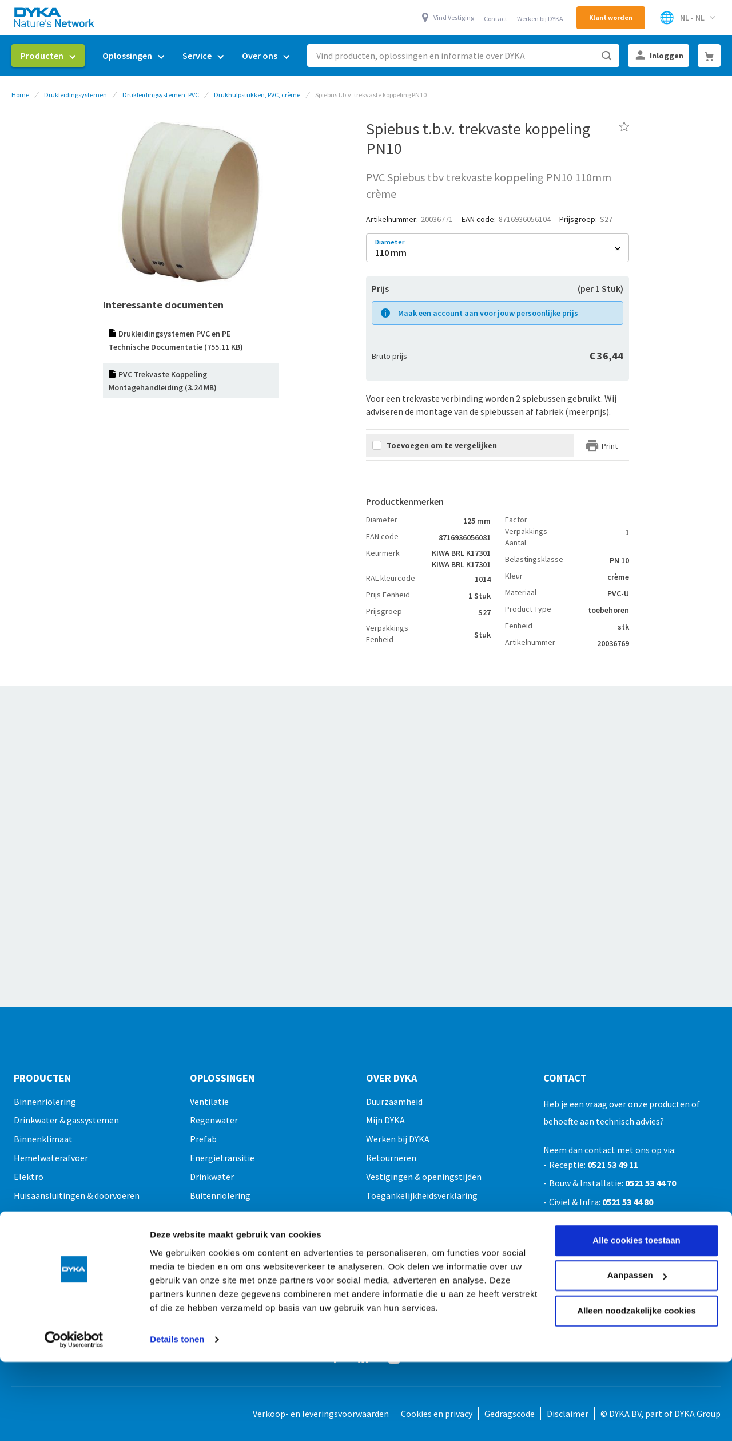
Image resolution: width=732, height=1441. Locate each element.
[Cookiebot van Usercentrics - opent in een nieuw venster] (74, 1268)
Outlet (27, 1308)
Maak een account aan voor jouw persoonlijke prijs (488, 313)
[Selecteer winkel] (687, 17)
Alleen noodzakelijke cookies (636, 1239)
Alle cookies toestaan (636, 1169)
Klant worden (610, 17)
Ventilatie (209, 1101)
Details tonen (177, 1268)
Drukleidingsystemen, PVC (160, 94)
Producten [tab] (42, 1078)
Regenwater (214, 1120)
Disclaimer (567, 1413)
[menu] (155, 55)
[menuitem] (48, 55)
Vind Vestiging (453, 17)
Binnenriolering (45, 1101)
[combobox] (463, 55)
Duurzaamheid (394, 1101)
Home (20, 94)
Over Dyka (391, 1078)
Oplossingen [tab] (222, 1078)
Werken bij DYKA (540, 18)
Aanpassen (637, 1204)
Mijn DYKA (385, 1120)
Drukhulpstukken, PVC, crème (257, 94)
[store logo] (54, 17)
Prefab (203, 1139)
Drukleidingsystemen (75, 94)
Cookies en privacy (436, 1413)
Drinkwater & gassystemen (66, 1120)
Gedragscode (509, 1413)
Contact (495, 18)
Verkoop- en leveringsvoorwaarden (321, 1413)
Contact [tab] (565, 1078)
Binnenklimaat (43, 1139)
